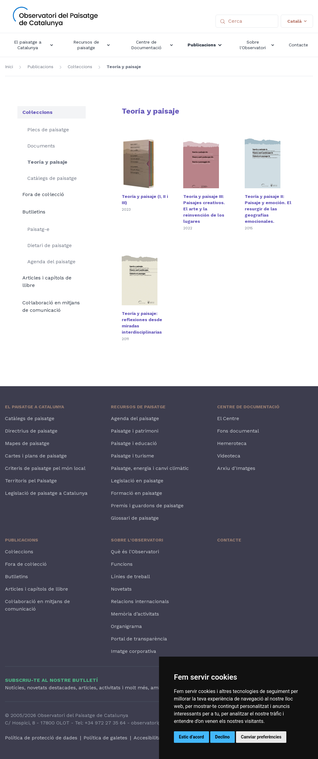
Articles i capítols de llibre (46, 281)
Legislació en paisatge (137, 481)
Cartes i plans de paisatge (36, 456)
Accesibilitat (148, 738)
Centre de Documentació (248, 406)
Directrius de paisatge (31, 431)
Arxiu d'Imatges (236, 468)
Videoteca (228, 456)
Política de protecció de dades (41, 738)
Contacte (229, 539)
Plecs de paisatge (48, 130)
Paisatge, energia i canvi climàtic (150, 468)
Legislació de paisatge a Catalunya (46, 493)
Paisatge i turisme (132, 456)
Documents (41, 146)
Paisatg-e (38, 229)
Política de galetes (105, 738)
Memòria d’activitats (135, 614)
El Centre (228, 418)
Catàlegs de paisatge (52, 178)
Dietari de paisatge (49, 245)
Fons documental (238, 431)
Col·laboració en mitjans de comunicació (51, 306)
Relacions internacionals (140, 601)
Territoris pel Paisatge (31, 481)
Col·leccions (80, 66)
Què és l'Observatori (135, 552)
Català (297, 21)
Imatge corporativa (133, 651)
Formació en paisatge (136, 493)
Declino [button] (222, 736)
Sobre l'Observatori (137, 539)
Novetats (121, 589)
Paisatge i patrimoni (134, 431)
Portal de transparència (139, 639)
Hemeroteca (232, 443)
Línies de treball (130, 576)
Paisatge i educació (134, 443)
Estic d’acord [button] (191, 736)
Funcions (122, 564)
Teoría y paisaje (124, 66)
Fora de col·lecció (43, 194)
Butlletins (33, 212)
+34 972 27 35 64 (105, 723)
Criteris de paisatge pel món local (45, 468)
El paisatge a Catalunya (34, 406)
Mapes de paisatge (27, 443)
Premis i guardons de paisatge (147, 505)
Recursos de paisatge (138, 406)
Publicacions (40, 66)
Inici (9, 66)
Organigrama (126, 626)
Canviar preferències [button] (261, 736)
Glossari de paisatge (135, 518)
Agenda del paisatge (51, 262)
